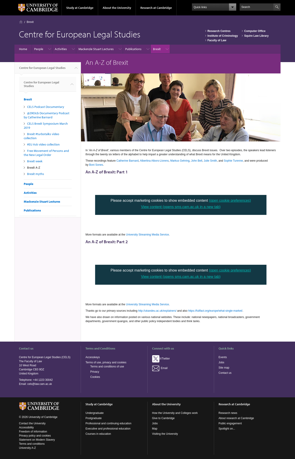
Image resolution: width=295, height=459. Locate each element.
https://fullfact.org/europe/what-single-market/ (215, 310)
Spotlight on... (227, 428)
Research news (228, 413)
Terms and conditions (32, 443)
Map (154, 428)
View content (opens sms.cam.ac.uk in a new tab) (181, 207)
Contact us (225, 372)
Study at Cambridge (79, 8)
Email (160, 368)
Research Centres (219, 31)
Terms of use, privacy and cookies (105, 362)
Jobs (221, 362)
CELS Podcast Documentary (45, 107)
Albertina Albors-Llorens (154, 160)
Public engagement (230, 423)
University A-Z (27, 447)
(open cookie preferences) (230, 200)
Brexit (30, 22)
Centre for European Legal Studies (42, 69)
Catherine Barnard (127, 160)
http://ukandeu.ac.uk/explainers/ (157, 310)
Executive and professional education (107, 428)
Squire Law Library (256, 35)
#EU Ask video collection (43, 144)
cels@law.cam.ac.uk (39, 384)
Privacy (94, 371)
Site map (224, 367)
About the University (117, 8)
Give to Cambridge (163, 418)
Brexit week (34, 161)
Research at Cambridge (156, 8)
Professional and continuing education (108, 423)
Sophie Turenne (233, 160)
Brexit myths (35, 174)
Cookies (95, 377)
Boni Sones (96, 164)
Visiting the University (165, 433)
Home (21, 22)
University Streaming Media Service (147, 234)
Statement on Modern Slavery (37, 439)
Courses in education (98, 433)
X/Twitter (161, 358)
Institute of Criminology (223, 35)
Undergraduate (94, 413)
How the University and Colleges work (175, 413)
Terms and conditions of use (107, 366)
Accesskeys (92, 357)
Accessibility (26, 427)
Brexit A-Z (33, 167)
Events (223, 357)
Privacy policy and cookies (35, 435)
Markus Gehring (179, 160)
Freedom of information (33, 431)
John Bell (196, 160)
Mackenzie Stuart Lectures (96, 49)
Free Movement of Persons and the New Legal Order (46, 153)
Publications (133, 49)
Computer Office (254, 31)
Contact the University (32, 423)
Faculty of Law (217, 40)
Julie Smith (210, 160)
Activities (61, 49)
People (38, 49)
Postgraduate (93, 418)
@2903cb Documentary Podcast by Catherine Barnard (46, 115)
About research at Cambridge (236, 418)
